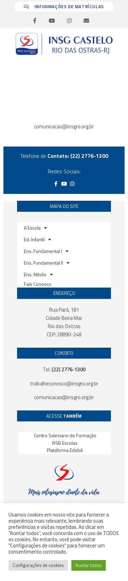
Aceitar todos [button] (88, 565)
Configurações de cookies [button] (38, 565)
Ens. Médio (38, 274)
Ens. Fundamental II (47, 263)
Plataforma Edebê (65, 450)
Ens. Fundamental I (46, 251)
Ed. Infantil (37, 239)
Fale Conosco (37, 284)
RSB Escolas (64, 442)
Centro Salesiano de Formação (65, 435)
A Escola (35, 228)
